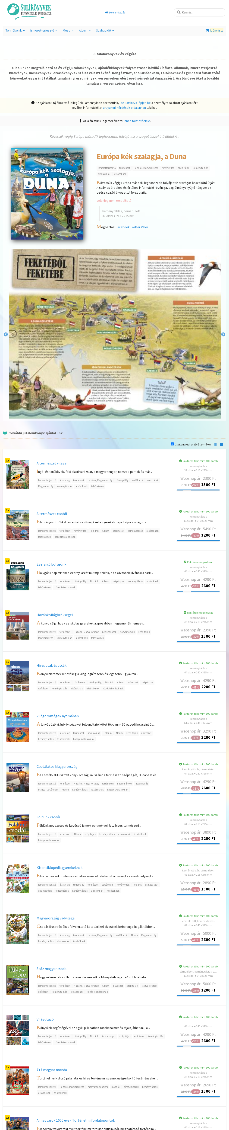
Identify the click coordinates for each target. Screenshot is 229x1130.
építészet (43, 688)
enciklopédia (45, 890)
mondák (115, 1086)
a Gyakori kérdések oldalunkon (124, 108)
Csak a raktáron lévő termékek (193, 444)
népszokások (109, 632)
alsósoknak (104, 174)
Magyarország (45, 486)
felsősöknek (120, 174)
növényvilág (168, 168)
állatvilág (65, 480)
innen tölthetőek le (137, 121)
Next (223, 334)
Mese (68, 31)
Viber (144, 227)
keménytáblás (200, 168)
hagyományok (127, 632)
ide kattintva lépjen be (135, 103)
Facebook (123, 227)
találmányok (109, 1036)
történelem (79, 682)
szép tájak (183, 168)
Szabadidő (105, 31)
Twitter (135, 227)
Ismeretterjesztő (44, 31)
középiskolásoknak (64, 536)
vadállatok (137, 480)
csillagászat (151, 884)
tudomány (78, 884)
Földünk (94, 530)
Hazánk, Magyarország (146, 168)
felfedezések (62, 890)
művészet (133, 682)
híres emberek (131, 1086)
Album (85, 31)
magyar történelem (48, 789)
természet (124, 168)
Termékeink (15, 31)
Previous (5, 334)
